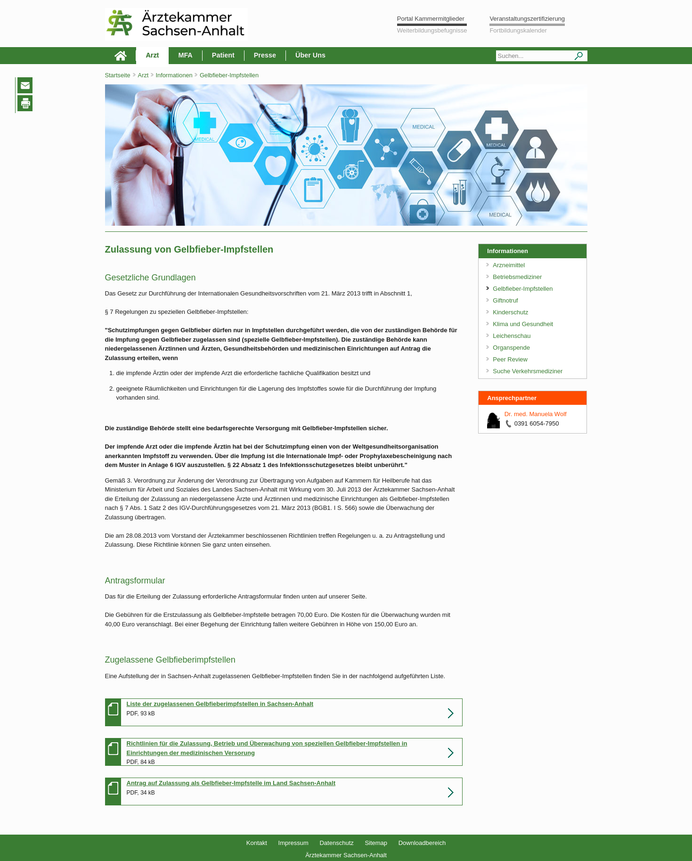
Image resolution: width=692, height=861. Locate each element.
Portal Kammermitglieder (430, 18)
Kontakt (256, 842)
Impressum (293, 842)
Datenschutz (336, 842)
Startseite (117, 75)
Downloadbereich (422, 842)
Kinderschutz (510, 312)
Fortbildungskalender (517, 30)
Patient (223, 55)
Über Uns (310, 55)
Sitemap (376, 842)
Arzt (152, 55)
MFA (185, 55)
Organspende (511, 347)
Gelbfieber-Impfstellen (523, 288)
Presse (265, 55)
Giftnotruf (505, 300)
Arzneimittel (509, 265)
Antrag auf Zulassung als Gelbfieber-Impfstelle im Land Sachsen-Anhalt (231, 783)
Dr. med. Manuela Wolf (536, 414)
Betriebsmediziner (517, 276)
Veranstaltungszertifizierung (527, 18)
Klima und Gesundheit (523, 324)
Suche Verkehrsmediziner (527, 371)
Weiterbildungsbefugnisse (432, 30)
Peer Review (510, 359)
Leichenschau (511, 335)
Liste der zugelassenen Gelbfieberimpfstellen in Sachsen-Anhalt (220, 703)
